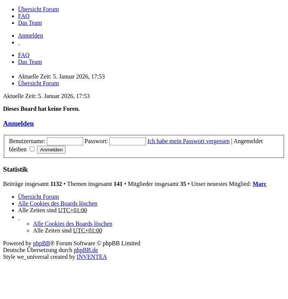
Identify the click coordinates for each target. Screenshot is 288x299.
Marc (260, 184)
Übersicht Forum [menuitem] (38, 9)
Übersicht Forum (38, 196)
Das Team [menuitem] (30, 23)
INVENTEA (91, 257)
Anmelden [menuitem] (30, 35)
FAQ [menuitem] (24, 16)
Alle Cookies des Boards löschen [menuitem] (58, 203)
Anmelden (18, 123)
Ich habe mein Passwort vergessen (188, 141)
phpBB (41, 243)
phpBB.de (86, 250)
